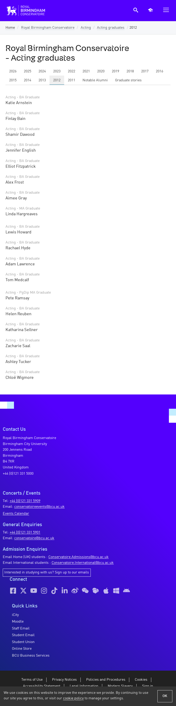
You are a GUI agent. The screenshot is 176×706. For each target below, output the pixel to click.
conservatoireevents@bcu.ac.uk (39, 507)
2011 (71, 80)
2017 (144, 71)
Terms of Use (32, 680)
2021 (86, 71)
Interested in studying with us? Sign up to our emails (46, 572)
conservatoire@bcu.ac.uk (34, 538)
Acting (86, 28)
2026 (12, 71)
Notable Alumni (95, 80)
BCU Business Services (31, 656)
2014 (27, 80)
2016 (159, 71)
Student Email (23, 635)
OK (164, 696)
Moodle (18, 622)
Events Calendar (16, 514)
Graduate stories (128, 80)
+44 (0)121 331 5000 (18, 474)
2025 (27, 71)
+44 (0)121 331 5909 (25, 501)
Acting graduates (110, 28)
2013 (42, 80)
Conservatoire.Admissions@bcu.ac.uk (78, 557)
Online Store (22, 649)
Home (10, 28)
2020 (100, 71)
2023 (56, 71)
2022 (71, 71)
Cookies (141, 680)
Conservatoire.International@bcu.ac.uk (83, 563)
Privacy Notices (64, 680)
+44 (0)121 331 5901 (25, 532)
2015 (12, 80)
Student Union (23, 642)
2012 (56, 80)
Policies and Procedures (105, 680)
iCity (15, 615)
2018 (130, 71)
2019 (115, 71)
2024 (42, 71)
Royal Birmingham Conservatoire (47, 28)
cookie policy (73, 698)
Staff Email (21, 628)
